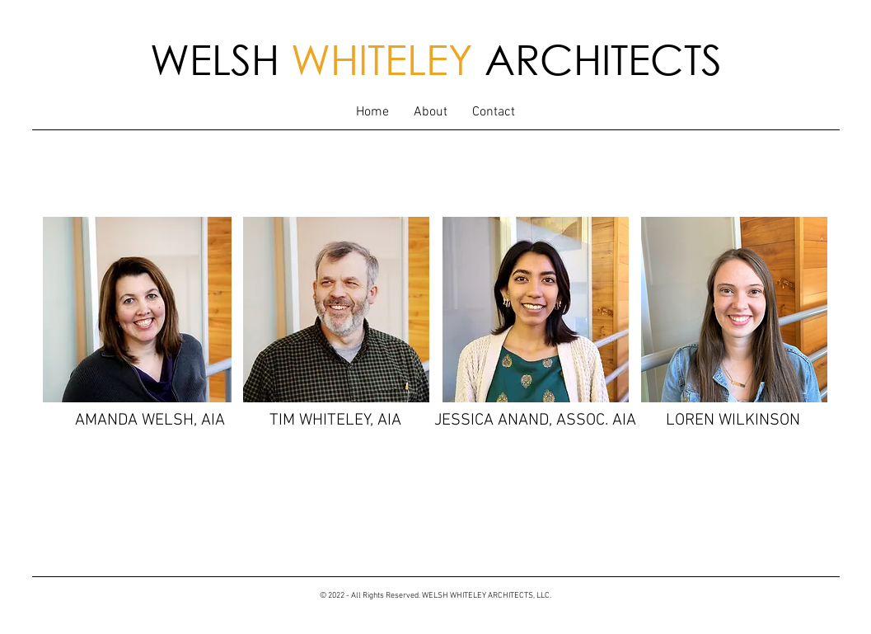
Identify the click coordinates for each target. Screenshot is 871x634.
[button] (430, 112)
